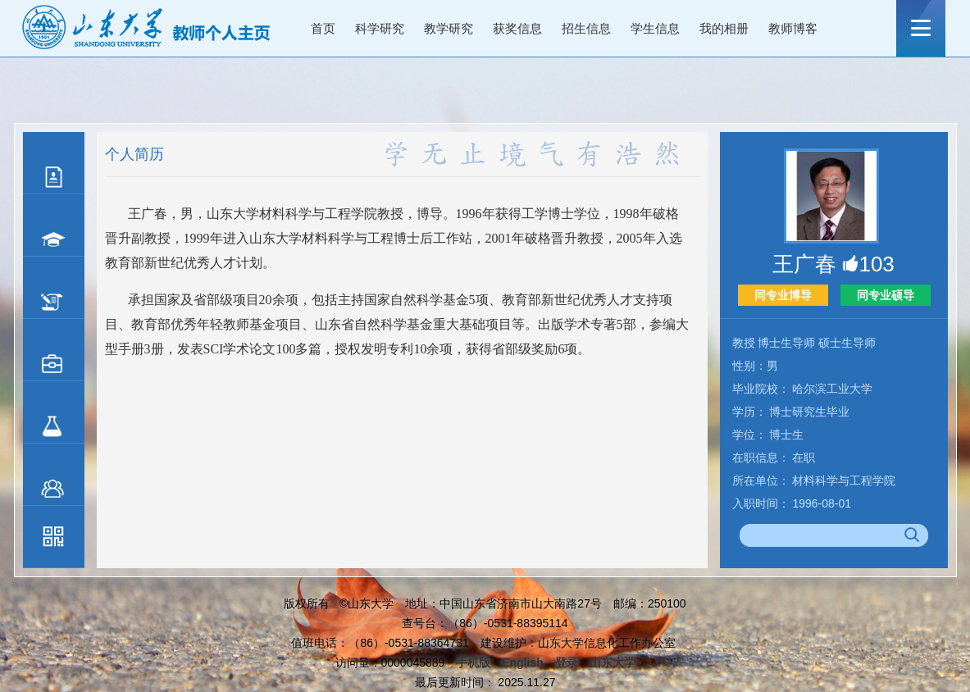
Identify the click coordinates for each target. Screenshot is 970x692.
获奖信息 (517, 28)
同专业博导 (783, 295)
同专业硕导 (885, 295)
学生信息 (655, 28)
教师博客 (792, 28)
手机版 (473, 662)
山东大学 (612, 662)
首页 (323, 28)
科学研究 (379, 28)
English (523, 662)
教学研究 (448, 28)
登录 (566, 662)
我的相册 (724, 28)
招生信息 (586, 28)
